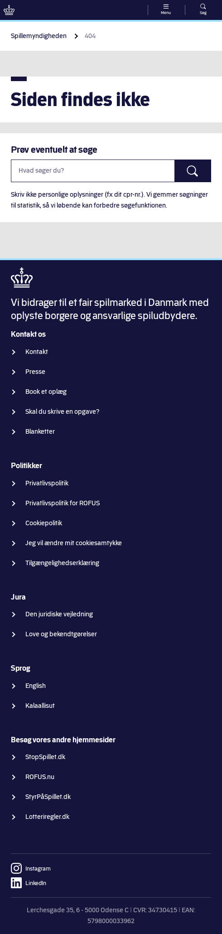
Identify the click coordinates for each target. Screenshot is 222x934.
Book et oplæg (46, 391)
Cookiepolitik (43, 523)
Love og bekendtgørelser (61, 634)
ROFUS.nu (39, 777)
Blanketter (40, 431)
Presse (35, 372)
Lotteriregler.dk (47, 817)
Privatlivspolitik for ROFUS (62, 503)
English (35, 686)
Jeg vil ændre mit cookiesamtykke (73, 543)
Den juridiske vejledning (59, 614)
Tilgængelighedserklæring (62, 563)
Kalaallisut (40, 706)
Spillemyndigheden (39, 36)
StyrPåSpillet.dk (48, 797)
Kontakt (36, 352)
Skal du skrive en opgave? (62, 411)
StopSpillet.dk (45, 757)
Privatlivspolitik (46, 483)
